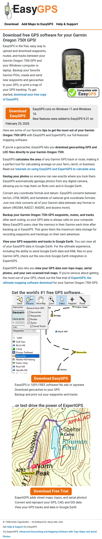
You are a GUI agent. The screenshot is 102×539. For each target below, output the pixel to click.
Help (67, 24)
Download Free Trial (51, 491)
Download (11, 24)
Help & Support (15, 526)
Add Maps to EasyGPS (37, 24)
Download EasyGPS (17, 113)
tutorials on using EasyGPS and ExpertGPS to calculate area (55, 169)
